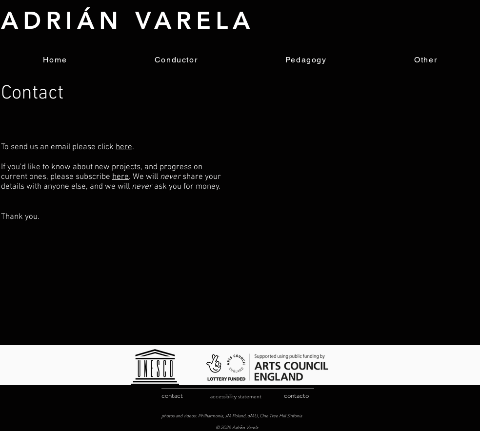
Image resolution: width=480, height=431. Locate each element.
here (124, 147)
